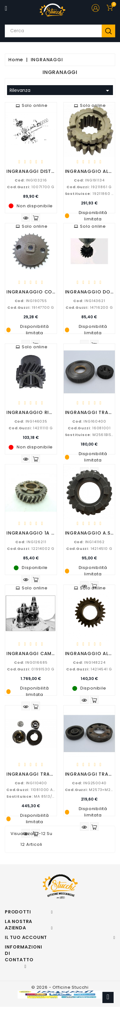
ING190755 (31, 300)
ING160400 (89, 421)
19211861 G (89, 186)
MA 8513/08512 (35, 796)
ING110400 (31, 783)
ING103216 (31, 180)
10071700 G (30, 186)
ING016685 (30, 662)
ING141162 (89, 541)
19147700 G (30, 307)
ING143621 (89, 300)
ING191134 (89, 180)
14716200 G (89, 307)
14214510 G (89, 548)
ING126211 (30, 541)
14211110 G (31, 428)
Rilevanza (60, 90)
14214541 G (89, 669)
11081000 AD (30, 789)
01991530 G (30, 669)
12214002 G (30, 548)
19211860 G (90, 193)
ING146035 (30, 421)
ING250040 (89, 783)
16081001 (89, 428)
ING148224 (89, 662)
